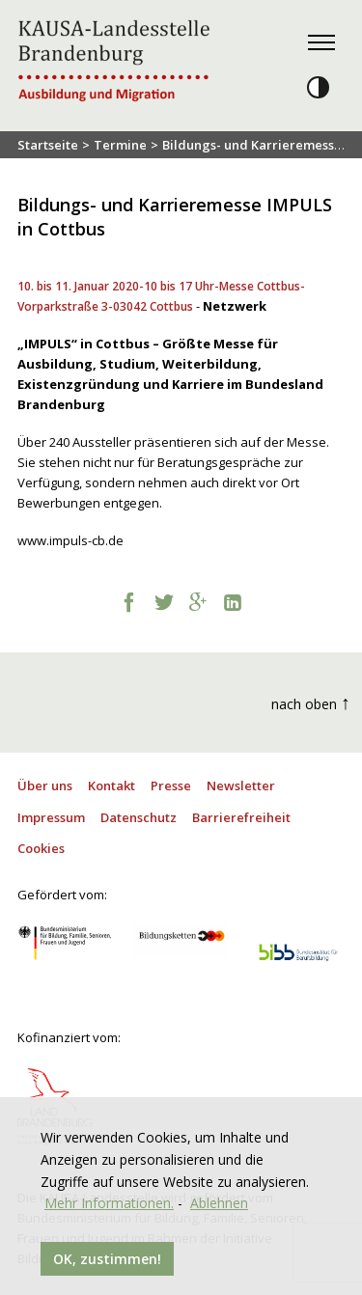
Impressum (51, 817)
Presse (171, 785)
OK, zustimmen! (107, 1259)
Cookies (41, 848)
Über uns (44, 785)
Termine (120, 144)
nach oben (310, 702)
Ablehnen (219, 1203)
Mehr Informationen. (109, 1203)
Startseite (47, 144)
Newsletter (241, 785)
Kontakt (111, 785)
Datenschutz (138, 817)
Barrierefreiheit (241, 817)
